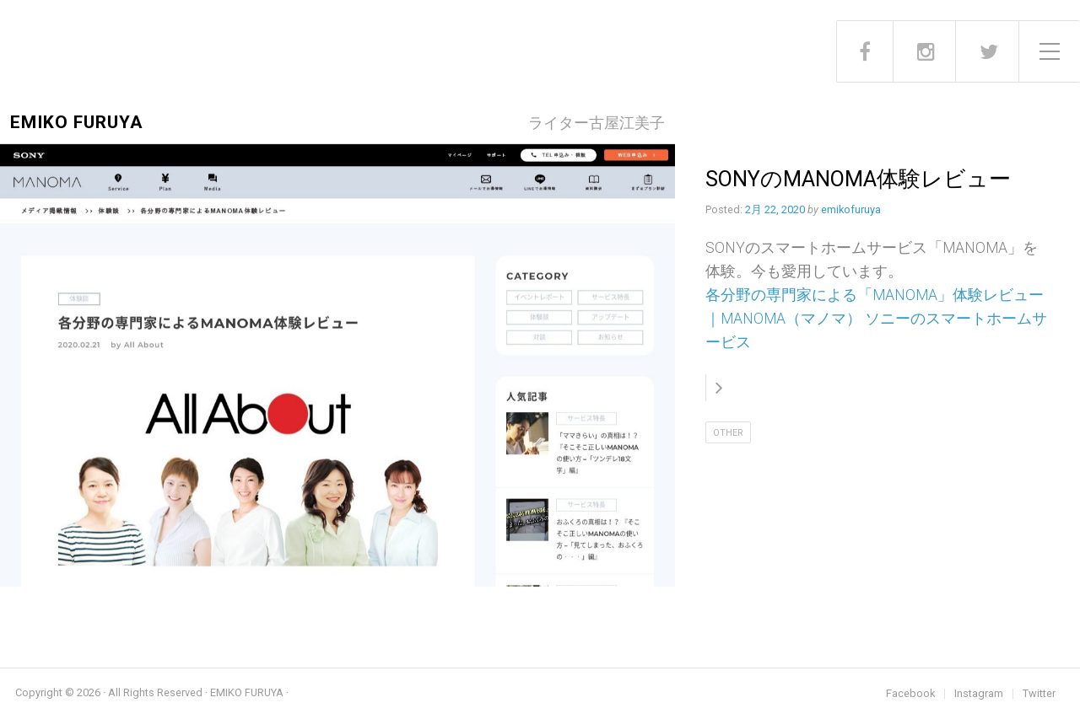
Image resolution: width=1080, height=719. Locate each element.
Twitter (1039, 694)
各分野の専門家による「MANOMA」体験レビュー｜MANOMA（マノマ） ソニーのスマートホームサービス (876, 319)
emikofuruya (851, 209)
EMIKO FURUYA (76, 122)
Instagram (978, 694)
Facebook (910, 694)
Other (728, 432)
